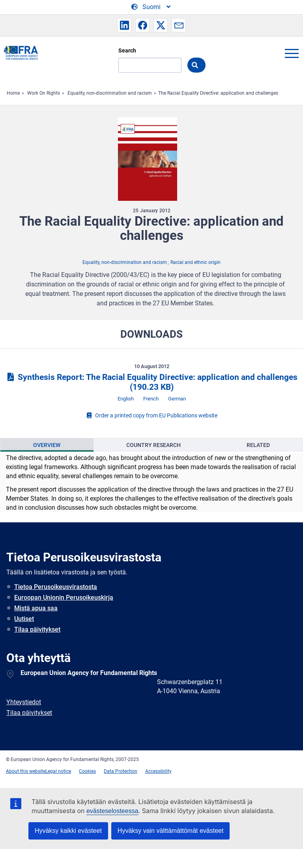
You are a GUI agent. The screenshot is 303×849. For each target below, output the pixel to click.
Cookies (87, 771)
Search (127, 50)
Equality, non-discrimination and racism (109, 93)
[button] (124, 25)
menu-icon (291, 53)
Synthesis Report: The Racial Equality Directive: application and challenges (151, 382)
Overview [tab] (46, 445)
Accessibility (158, 771)
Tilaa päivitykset (37, 629)
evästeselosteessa (112, 811)
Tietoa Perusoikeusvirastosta (55, 587)
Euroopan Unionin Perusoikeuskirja (63, 597)
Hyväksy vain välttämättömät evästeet (171, 830)
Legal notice (58, 771)
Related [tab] (258, 445)
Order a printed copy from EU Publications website (151, 415)
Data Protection (120, 771)
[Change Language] (151, 7)
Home (13, 93)
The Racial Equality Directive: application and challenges (218, 93)
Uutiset (24, 619)
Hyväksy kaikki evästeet (68, 830)
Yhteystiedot (23, 702)
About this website (25, 771)
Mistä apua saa (36, 608)
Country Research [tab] (153, 445)
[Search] (149, 65)
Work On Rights (43, 93)
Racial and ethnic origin (195, 262)
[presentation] (47, 445)
